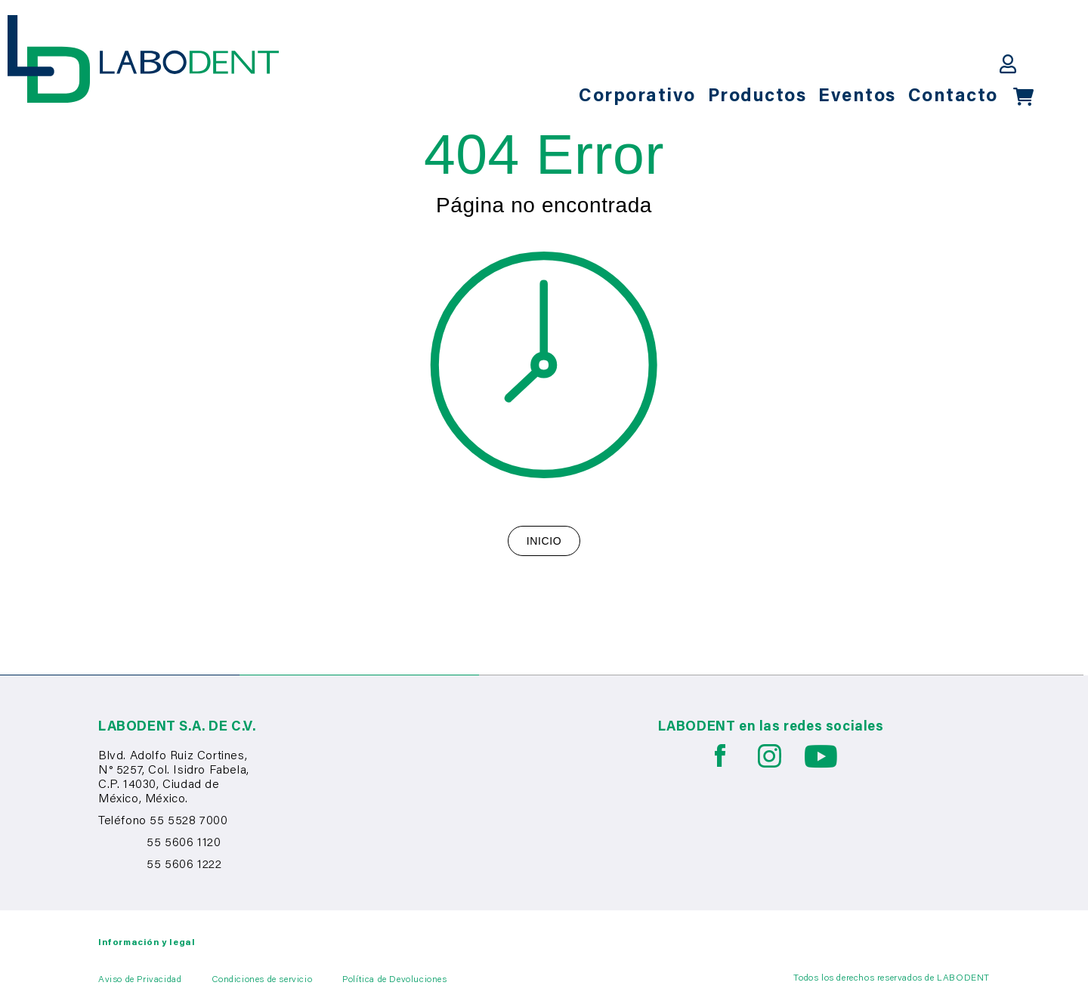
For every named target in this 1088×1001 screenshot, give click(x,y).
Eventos (857, 96)
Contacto (953, 96)
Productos (757, 96)
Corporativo (637, 96)
